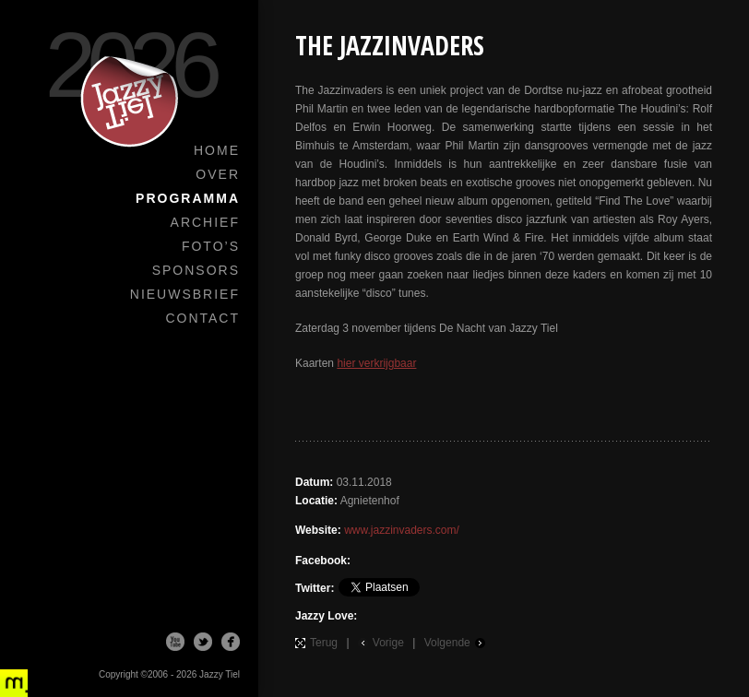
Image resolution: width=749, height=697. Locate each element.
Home (217, 150)
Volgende (447, 642)
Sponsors (196, 270)
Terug (324, 642)
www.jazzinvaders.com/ (401, 530)
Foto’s (211, 246)
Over (218, 174)
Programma (188, 198)
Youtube (175, 641)
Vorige (388, 642)
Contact (202, 318)
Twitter (203, 641)
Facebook (230, 641)
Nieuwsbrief (185, 294)
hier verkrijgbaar (376, 363)
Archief (205, 222)
